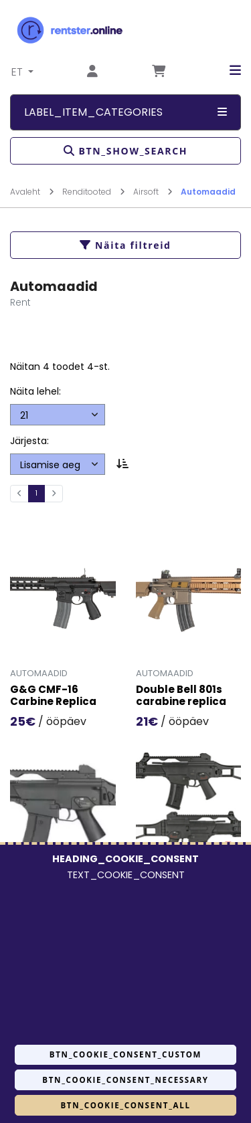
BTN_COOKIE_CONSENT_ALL (125, 1105)
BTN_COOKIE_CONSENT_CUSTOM (125, 1054)
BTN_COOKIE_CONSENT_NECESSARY (125, 1080)
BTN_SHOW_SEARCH (125, 150)
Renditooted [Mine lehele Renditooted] (93, 191)
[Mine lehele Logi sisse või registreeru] (92, 72)
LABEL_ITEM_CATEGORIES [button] (125, 112)
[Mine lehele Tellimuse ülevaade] (159, 72)
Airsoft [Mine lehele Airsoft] (153, 191)
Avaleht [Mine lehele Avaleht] (32, 191)
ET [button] (18, 72)
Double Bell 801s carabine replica (181, 696)
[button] (225, 70)
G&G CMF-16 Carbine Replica (53, 696)
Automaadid (208, 191)
